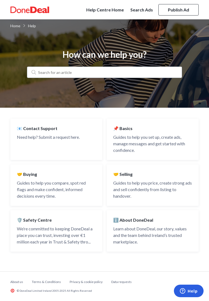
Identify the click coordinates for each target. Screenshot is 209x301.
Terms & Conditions (46, 282)
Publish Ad (178, 9)
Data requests (121, 282)
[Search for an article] (104, 72)
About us (16, 282)
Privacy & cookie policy (86, 282)
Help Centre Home (105, 9)
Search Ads (141, 9)
